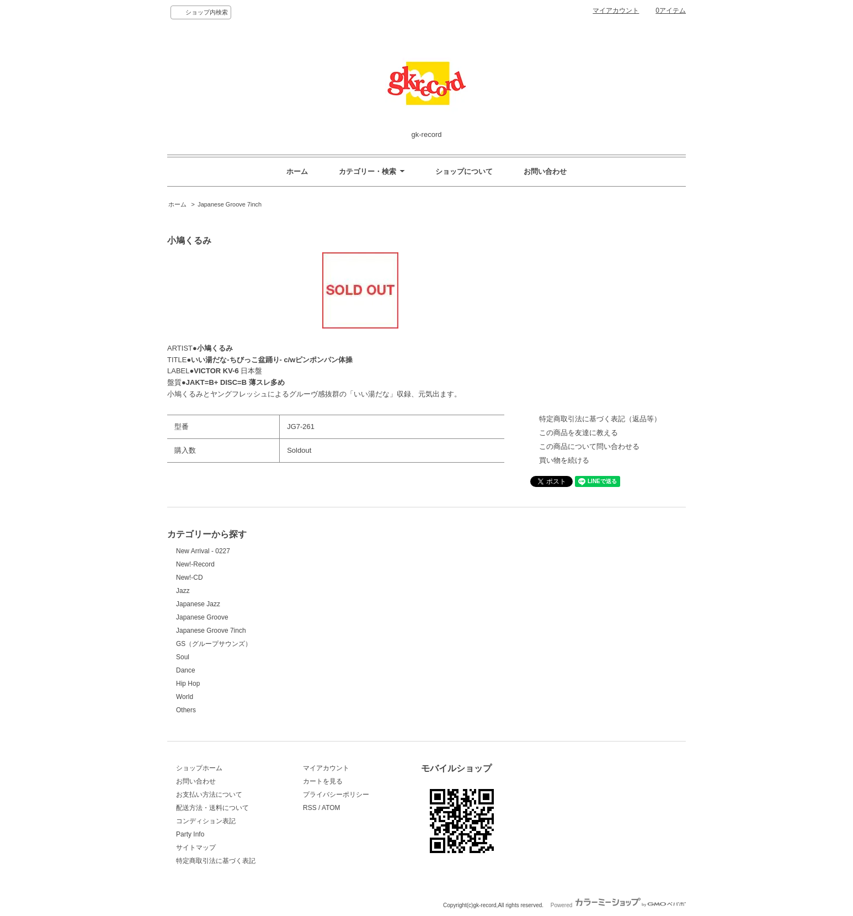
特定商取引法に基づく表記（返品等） (600, 419)
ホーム (297, 171)
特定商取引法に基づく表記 (215, 861)
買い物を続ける (564, 460)
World (184, 697)
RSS (310, 808)
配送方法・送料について (212, 808)
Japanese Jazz (198, 604)
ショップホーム (199, 768)
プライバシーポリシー (336, 794)
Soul (182, 657)
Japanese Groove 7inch (230, 204)
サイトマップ (196, 847)
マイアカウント (616, 10)
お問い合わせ (545, 171)
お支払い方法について (209, 794)
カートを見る (323, 781)
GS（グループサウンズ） (214, 644)
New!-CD (189, 577)
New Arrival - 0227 (203, 551)
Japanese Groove (202, 617)
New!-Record (195, 564)
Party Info (190, 834)
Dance (185, 670)
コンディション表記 (206, 821)
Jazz (183, 591)
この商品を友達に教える (578, 432)
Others (186, 710)
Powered (618, 905)
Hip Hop (188, 683)
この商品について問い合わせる (589, 446)
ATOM (331, 808)
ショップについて (464, 171)
